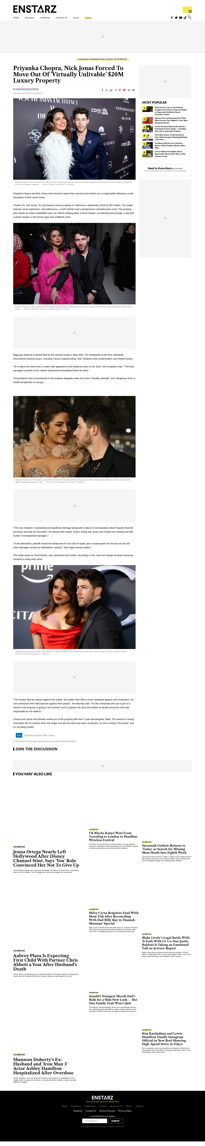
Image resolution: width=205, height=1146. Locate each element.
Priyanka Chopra (33, 740)
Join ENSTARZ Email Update (102, 1121)
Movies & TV (80, 19)
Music (99, 19)
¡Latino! (115, 19)
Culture (103, 1110)
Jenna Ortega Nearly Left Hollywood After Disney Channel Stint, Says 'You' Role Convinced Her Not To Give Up (46, 863)
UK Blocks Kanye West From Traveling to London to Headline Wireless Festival (113, 841)
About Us (77, 1115)
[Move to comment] (133, 94)
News (65, 1110)
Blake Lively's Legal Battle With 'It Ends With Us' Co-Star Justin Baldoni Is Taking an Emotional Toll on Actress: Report (166, 948)
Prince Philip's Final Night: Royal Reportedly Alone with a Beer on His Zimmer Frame (170, 158)
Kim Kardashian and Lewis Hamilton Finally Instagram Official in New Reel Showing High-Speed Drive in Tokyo (164, 1043)
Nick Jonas (49, 740)
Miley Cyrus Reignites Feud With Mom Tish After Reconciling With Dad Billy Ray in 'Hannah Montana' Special (113, 923)
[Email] (129, 94)
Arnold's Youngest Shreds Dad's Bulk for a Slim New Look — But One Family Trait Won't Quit (113, 1004)
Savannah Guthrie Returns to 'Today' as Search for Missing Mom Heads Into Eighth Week (164, 853)
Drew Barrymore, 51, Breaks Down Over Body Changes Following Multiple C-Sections (171, 141)
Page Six (18, 359)
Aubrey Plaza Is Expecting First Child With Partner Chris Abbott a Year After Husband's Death (171, 125)
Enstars (34, 8)
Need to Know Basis (160, 172)
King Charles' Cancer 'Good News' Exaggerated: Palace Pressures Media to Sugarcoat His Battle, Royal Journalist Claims (171, 115)
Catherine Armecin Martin (27, 93)
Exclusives (35, 19)
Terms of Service (107, 1115)
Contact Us (91, 1115)
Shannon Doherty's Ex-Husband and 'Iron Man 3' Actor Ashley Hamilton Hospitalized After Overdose (43, 1071)
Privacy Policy (125, 1115)
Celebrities (57, 19)
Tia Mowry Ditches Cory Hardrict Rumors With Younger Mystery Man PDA (170, 150)
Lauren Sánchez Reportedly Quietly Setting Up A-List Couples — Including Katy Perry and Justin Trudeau (170, 133)
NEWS (17, 19)
